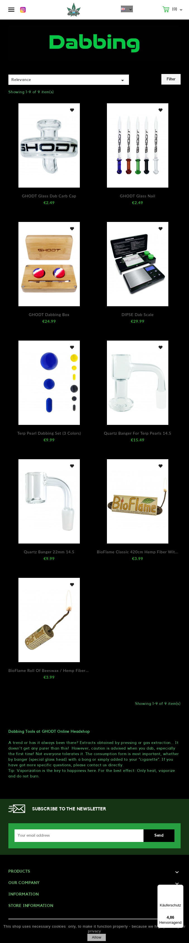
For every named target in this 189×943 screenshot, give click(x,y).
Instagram (23, 9)
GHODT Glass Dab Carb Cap (49, 195)
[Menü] (180, 888)
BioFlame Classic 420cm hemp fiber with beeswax (137, 551)
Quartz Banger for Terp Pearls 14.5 (137, 433)
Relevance (68, 80)
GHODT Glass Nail (137, 195)
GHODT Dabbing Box (49, 314)
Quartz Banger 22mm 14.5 (49, 551)
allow (96, 937)
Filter (171, 79)
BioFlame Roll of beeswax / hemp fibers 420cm (49, 670)
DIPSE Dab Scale (138, 314)
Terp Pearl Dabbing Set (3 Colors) (49, 433)
